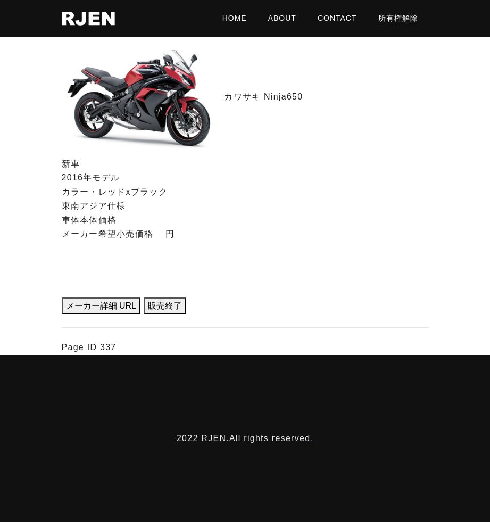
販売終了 (165, 305)
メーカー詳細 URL (101, 305)
